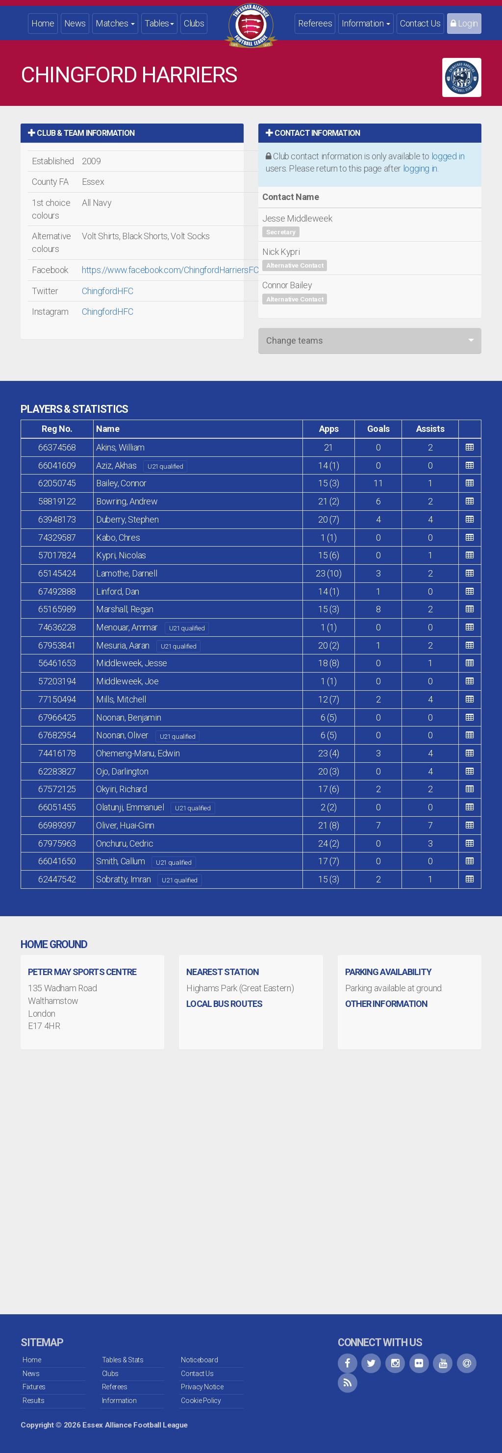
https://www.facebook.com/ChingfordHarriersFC (170, 270)
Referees (315, 23)
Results (33, 1400)
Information (366, 23)
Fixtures (34, 1387)
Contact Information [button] (313, 133)
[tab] (132, 133)
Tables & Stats (123, 1360)
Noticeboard (199, 1360)
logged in (448, 156)
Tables (159, 23)
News (75, 23)
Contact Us (420, 23)
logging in (420, 168)
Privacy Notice (202, 1387)
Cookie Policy (201, 1400)
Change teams (294, 340)
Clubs (194, 23)
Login (464, 23)
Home (42, 23)
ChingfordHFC (107, 291)
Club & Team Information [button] (81, 133)
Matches (115, 23)
